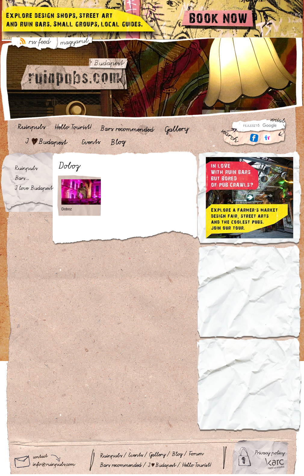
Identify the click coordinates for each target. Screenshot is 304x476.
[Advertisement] (249, 296)
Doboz (66, 209)
